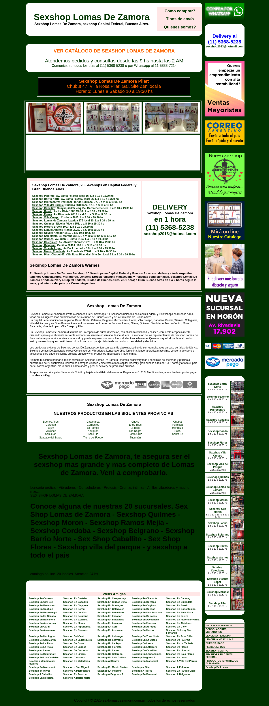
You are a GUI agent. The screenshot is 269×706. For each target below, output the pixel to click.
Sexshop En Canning (178, 598)
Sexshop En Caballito (75, 602)
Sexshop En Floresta (144, 623)
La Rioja (135, 427)
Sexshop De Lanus (142, 643)
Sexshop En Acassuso (42, 630)
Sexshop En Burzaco (144, 602)
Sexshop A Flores (142, 670)
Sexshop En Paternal (75, 674)
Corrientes (93, 424)
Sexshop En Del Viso (75, 612)
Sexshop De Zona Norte (145, 636)
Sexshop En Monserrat (145, 661)
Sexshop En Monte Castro (112, 667)
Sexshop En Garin (39, 626)
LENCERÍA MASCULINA (219, 639)
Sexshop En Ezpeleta (75, 619)
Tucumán (135, 437)
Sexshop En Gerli (107, 626)
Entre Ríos (135, 424)
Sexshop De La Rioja (41, 647)
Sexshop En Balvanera (42, 619)
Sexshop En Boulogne (110, 605)
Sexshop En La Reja (108, 643)
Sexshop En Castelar (75, 598)
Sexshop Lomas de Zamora (49, 220)
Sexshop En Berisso (143, 609)
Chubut (177, 421)
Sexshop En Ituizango (109, 636)
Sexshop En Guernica (75, 630)
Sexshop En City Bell (41, 602)
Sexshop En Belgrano (75, 616)
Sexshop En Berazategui (43, 612)
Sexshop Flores (42, 214)
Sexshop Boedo (42, 211)
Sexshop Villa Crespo (45, 217)
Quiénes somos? (180, 27)
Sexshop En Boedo (177, 605)
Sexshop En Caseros (41, 598)
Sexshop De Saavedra (110, 640)
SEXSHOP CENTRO (217, 650)
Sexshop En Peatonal (144, 674)
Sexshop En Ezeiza (177, 616)
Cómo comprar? (180, 11)
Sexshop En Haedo (143, 630)
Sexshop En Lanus (108, 650)
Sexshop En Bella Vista (179, 612)
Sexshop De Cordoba (75, 650)
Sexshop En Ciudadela (179, 602)
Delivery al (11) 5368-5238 (224, 39)
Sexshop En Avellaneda (145, 619)
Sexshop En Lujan (176, 657)
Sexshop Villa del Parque (48, 205)
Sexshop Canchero (74, 657)
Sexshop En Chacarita (144, 598)
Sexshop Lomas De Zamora (92, 17)
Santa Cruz (135, 434)
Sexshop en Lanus (39, 650)
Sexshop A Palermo (177, 667)
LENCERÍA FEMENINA (218, 635)
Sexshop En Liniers (74, 654)
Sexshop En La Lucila (144, 640)
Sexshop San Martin (45, 236)
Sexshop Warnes (42, 239)
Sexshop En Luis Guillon (111, 657)
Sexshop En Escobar (109, 616)
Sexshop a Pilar (141, 667)
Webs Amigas (114, 594)
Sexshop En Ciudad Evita (112, 602)
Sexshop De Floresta (109, 647)
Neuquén (93, 431)
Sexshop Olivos (42, 232)
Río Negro (135, 431)
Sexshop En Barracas (144, 616)
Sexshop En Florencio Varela (182, 619)
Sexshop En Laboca (74, 647)
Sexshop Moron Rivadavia (48, 251)
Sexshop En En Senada (42, 616)
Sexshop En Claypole (75, 605)
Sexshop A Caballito (40, 674)
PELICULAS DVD (215, 647)
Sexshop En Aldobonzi (179, 623)
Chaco (135, 421)
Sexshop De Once (73, 643)
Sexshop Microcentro (45, 202)
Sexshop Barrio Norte (45, 198)
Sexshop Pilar (41, 254)
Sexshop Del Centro (74, 636)
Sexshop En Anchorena (42, 623)
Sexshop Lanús (42, 229)
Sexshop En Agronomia (76, 626)
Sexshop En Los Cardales (43, 657)
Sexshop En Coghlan (144, 605)
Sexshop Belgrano (43, 245)
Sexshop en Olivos (39, 670)
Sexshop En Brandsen (42, 605)
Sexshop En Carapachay (111, 598)
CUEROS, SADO (215, 643)
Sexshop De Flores (177, 647)
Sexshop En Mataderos (76, 661)
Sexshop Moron (42, 226)
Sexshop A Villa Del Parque (182, 661)
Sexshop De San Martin (42, 640)
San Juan (50, 434)
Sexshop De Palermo (178, 640)
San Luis (93, 434)
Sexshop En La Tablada (179, 643)
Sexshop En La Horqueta (77, 640)
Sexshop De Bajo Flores (180, 654)
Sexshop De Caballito (144, 650)
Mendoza (177, 427)
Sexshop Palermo (43, 195)
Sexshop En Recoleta (41, 677)
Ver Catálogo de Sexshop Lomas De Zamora (114, 51)
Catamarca (93, 421)
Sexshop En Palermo (109, 670)
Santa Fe (177, 434)
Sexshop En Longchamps (146, 654)
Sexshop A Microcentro (76, 670)
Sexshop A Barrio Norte (76, 677)
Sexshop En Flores (74, 623)
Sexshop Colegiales (44, 242)
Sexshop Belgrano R (144, 657)
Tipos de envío (180, 19)
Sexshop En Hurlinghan (42, 636)
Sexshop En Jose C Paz (180, 636)
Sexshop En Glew (176, 626)
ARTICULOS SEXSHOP (219, 625)
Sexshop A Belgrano (178, 674)
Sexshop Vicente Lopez (47, 248)
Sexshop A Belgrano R (110, 674)
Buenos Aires (51, 421)
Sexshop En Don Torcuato (147, 612)
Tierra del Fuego (93, 437)
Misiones (50, 431)
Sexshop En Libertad (178, 650)
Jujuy (51, 427)
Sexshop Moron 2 (218, 592)
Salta (178, 431)
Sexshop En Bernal (74, 609)
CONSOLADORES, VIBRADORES (216, 630)
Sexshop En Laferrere (144, 647)
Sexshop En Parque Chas (181, 670)
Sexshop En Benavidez (110, 612)
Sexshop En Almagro (109, 623)
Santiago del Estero (50, 437)
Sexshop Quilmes (43, 223)
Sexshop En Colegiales (110, 609)
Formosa (177, 424)
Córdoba (51, 424)
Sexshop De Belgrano (109, 654)
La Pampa (93, 427)
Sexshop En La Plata (41, 643)
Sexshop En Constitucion (181, 609)
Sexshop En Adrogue (144, 626)
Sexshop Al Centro (108, 661)
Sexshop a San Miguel (76, 667)
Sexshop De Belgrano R (42, 654)
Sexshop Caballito (43, 208)
